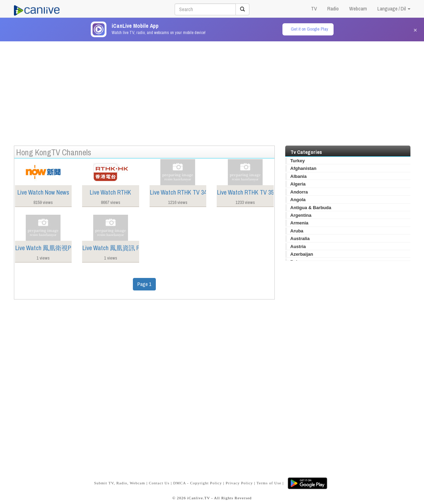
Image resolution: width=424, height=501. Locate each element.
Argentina (301, 215)
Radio (333, 8)
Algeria (298, 184)
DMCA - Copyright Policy (197, 483)
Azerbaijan (301, 254)
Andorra (299, 192)
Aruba (297, 230)
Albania (298, 176)
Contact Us (159, 483)
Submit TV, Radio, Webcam (119, 483)
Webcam (358, 8)
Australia (300, 238)
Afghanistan (303, 168)
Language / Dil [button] (393, 8)
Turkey (297, 160)
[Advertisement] (212, 90)
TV (314, 8)
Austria (298, 246)
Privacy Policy (239, 483)
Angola (298, 199)
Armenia (299, 222)
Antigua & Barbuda (310, 207)
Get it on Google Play (309, 29)
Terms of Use (269, 483)
